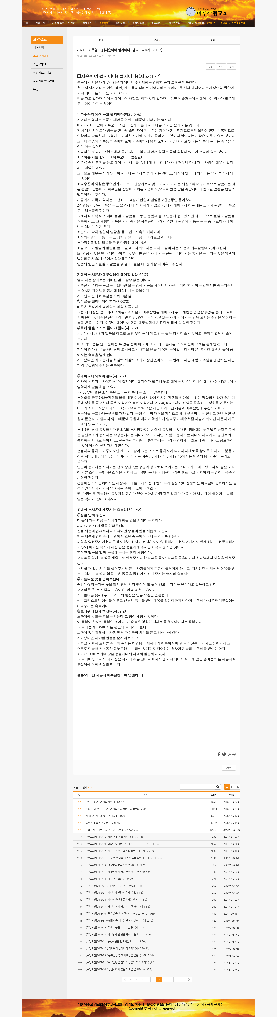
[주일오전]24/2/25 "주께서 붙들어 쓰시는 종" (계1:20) (115, 927)
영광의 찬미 (138, 23)
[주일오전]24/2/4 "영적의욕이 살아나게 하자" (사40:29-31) (118, 948)
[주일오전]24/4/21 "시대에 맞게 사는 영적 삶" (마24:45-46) (118, 871)
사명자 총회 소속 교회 (63, 23)
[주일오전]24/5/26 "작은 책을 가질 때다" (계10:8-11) (115, 836)
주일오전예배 (41, 56)
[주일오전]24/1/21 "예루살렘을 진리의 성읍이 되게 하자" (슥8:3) (120, 962)
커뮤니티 (156, 23)
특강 (35, 89)
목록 (212, 39)
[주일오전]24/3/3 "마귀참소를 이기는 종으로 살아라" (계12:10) (120, 920)
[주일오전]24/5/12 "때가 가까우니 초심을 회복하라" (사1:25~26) (121, 850)
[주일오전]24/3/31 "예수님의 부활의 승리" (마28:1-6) (115, 892)
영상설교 (87, 23)
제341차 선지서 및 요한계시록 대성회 (105, 815)
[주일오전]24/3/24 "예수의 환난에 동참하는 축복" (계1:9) (117, 899)
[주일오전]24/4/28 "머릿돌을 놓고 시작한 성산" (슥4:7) (115, 864)
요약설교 (103, 23)
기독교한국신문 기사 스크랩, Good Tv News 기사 (112, 829)
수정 (210, 66)
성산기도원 (174, 23)
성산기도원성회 (42, 72)
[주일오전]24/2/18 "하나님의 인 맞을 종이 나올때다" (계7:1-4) (119, 934)
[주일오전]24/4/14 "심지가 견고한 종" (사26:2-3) (112, 878)
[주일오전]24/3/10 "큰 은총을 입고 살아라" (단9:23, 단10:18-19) (121, 913)
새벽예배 (38, 47)
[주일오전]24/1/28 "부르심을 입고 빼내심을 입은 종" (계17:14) (120, 955)
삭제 (221, 66)
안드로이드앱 (238, 23)
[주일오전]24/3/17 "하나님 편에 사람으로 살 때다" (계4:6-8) (118, 906)
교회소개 (40, 23)
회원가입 (211, 23)
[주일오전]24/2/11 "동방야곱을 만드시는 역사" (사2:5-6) (116, 941)
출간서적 (120, 23)
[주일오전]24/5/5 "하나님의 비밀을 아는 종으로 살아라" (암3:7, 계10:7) (124, 857)
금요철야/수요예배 (44, 81)
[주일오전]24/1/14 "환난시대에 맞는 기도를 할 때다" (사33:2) (119, 969)
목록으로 (229, 767)
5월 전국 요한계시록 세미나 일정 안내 (106, 801)
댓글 (157, 39)
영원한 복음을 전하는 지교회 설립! (104, 822)
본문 (101, 39)
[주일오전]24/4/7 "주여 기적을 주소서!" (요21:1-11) (114, 885)
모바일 (224, 23)
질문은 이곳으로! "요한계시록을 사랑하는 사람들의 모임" (116, 808)
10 (182, 979)
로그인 (199, 23)
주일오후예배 (41, 64)
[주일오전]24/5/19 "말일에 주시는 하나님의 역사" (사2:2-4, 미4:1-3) (123, 843)
